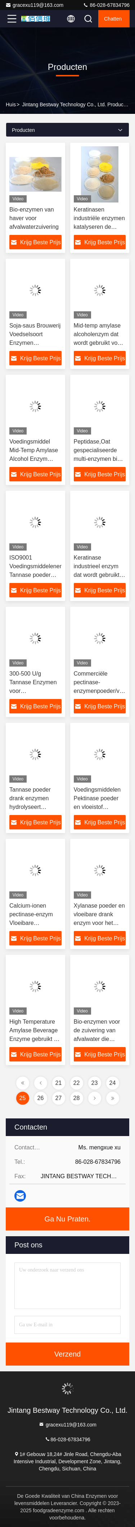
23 (94, 1083)
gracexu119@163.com (34, 5)
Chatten (113, 19)
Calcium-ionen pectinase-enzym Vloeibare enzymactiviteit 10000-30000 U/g (31, 923)
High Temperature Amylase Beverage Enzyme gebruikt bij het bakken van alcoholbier (34, 1039)
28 (76, 1098)
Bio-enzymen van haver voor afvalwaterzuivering (34, 218)
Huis (11, 104)
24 (112, 1083)
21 (58, 1083)
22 (76, 1083)
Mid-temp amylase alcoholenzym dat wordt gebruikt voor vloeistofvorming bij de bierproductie (98, 342)
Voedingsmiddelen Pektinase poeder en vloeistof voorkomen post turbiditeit (97, 807)
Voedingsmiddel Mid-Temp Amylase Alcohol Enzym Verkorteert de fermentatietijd (33, 458)
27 (58, 1098)
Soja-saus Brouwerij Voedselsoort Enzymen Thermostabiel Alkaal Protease (34, 342)
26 (40, 1098)
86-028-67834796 (106, 5)
